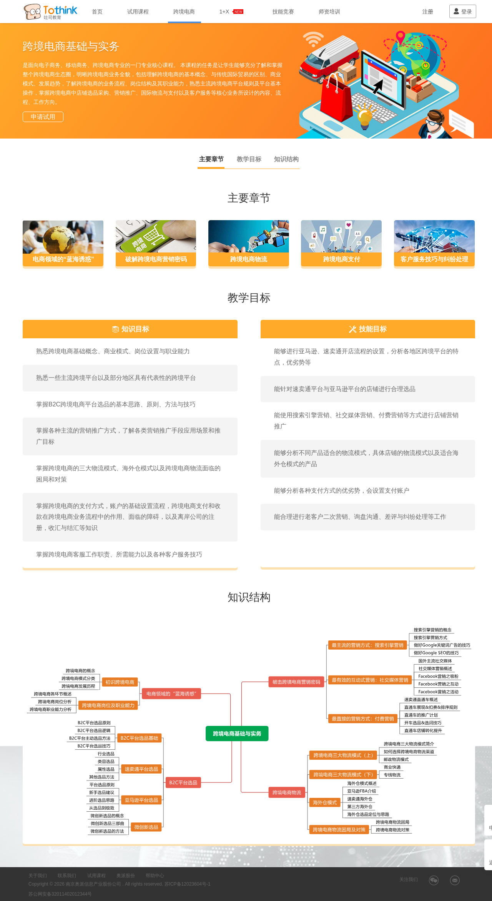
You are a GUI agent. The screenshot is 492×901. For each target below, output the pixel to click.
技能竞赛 (283, 11)
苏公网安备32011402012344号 (60, 894)
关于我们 (37, 875)
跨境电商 (184, 11)
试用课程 (138, 11)
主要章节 (211, 159)
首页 (97, 11)
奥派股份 (125, 875)
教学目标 (249, 159)
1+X (231, 11)
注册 (427, 11)
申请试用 (43, 117)
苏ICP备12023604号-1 (188, 884)
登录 (462, 11)
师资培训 (329, 11)
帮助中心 (155, 875)
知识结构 (286, 159)
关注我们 (408, 879)
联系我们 (67, 875)
